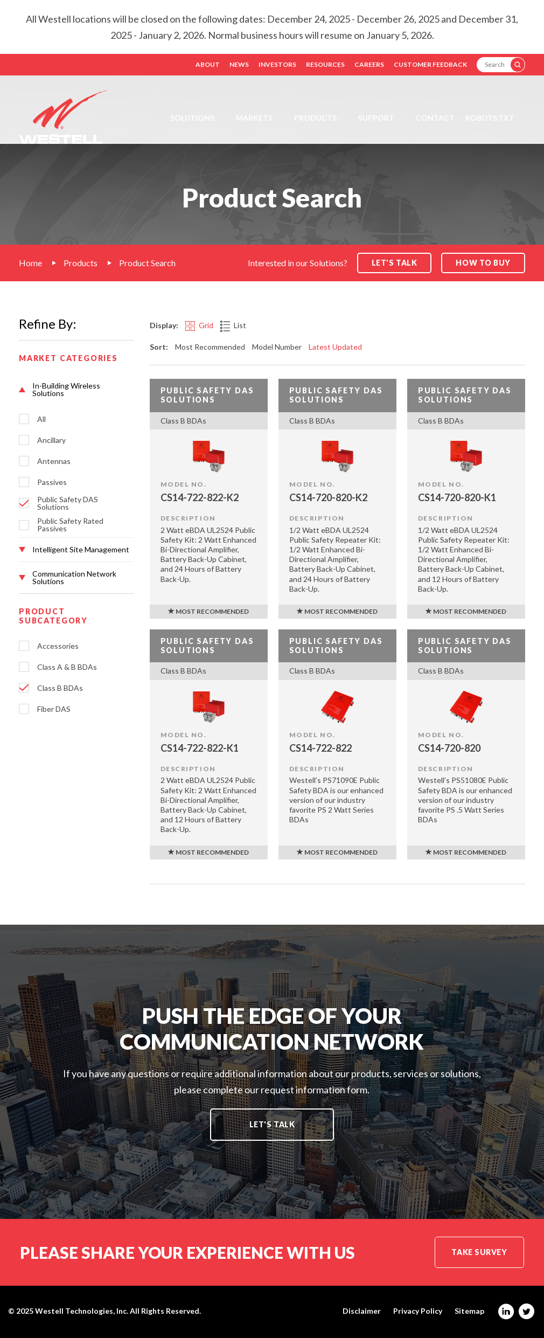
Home (30, 263)
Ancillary (51, 440)
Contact (435, 117)
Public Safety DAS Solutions (67, 503)
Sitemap (469, 1311)
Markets (254, 117)
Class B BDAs (60, 688)
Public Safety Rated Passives (70, 524)
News (239, 64)
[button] (76, 389)
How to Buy (483, 262)
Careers (369, 64)
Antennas (54, 461)
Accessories (58, 646)
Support (376, 117)
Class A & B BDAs (67, 667)
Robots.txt (489, 117)
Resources (325, 64)
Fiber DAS (54, 709)
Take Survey (479, 1252)
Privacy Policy (417, 1311)
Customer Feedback (430, 64)
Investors (277, 64)
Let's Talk (272, 1124)
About (208, 64)
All (41, 419)
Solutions (192, 117)
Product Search (147, 263)
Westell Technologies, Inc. (81, 1310)
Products (315, 117)
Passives (52, 482)
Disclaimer (362, 1311)
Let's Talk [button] (394, 262)
